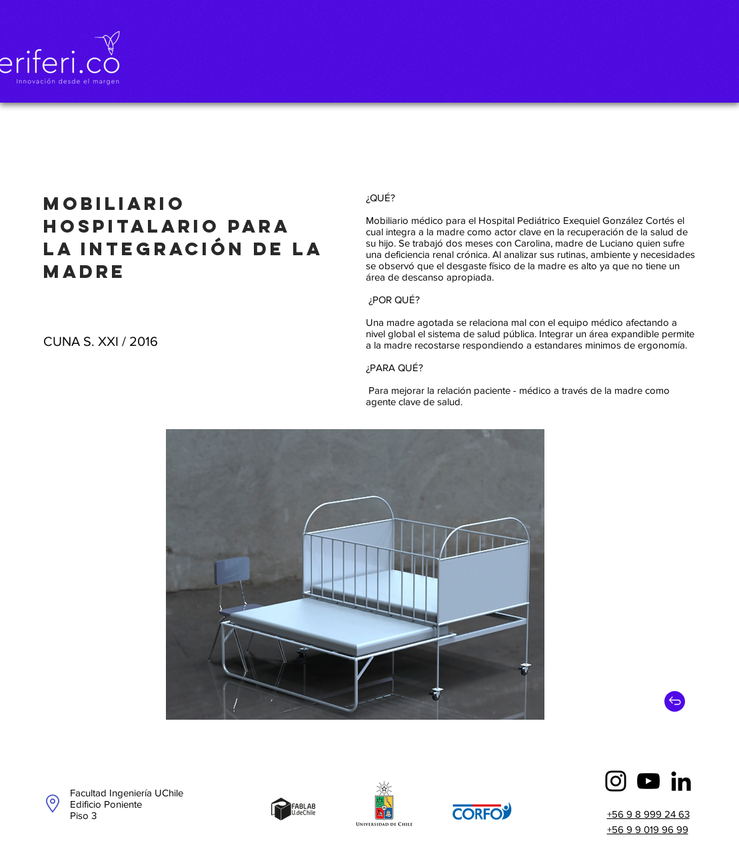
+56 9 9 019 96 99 (647, 829)
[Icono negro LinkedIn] (681, 781)
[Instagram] (616, 781)
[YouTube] (648, 781)
